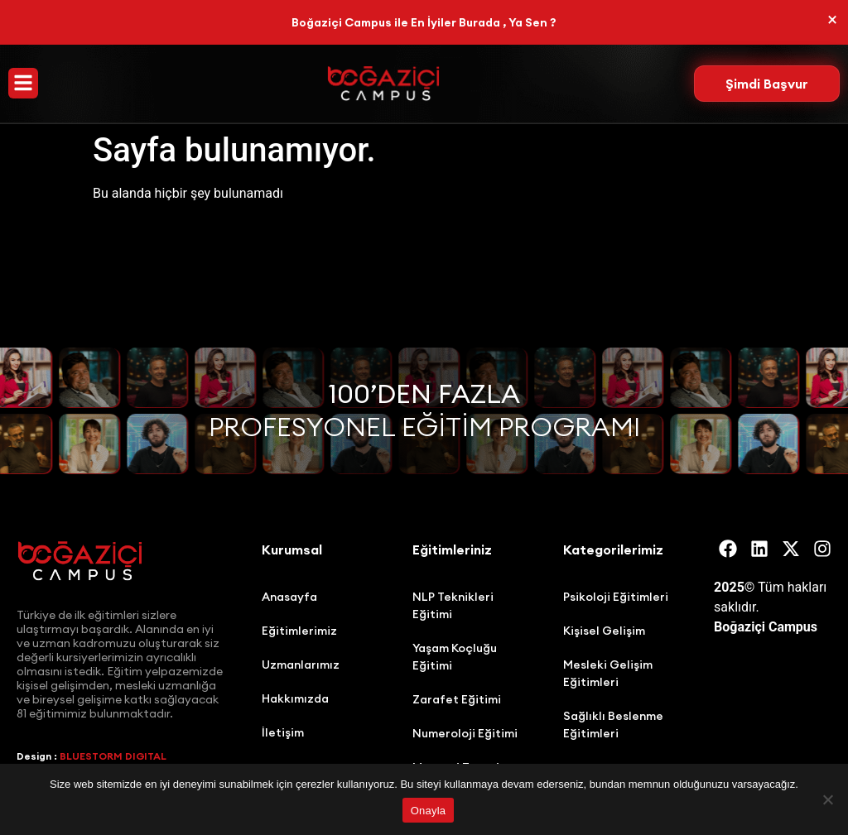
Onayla (428, 810)
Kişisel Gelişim (604, 630)
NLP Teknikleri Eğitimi (453, 605)
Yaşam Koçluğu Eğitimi (454, 657)
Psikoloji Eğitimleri (615, 596)
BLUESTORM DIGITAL (113, 756)
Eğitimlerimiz (299, 630)
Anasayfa (289, 596)
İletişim (283, 732)
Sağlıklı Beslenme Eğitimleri (613, 724)
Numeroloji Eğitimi (465, 733)
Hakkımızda (295, 698)
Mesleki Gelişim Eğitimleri (608, 673)
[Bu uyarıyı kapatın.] (832, 19)
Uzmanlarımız (301, 664)
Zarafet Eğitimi (456, 699)
